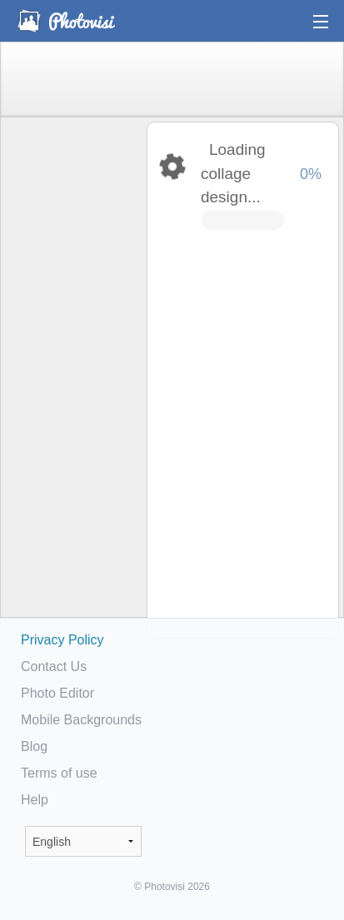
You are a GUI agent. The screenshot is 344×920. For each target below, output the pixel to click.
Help (34, 800)
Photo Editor (57, 693)
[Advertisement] (72, 379)
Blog (34, 746)
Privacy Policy (62, 640)
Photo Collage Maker (66, 20)
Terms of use (59, 773)
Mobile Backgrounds (81, 720)
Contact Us (54, 666)
